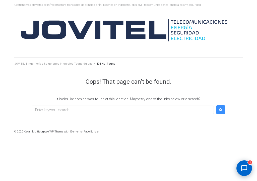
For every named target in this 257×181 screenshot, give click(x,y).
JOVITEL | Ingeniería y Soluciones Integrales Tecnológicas (53, 63)
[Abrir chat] (244, 168)
